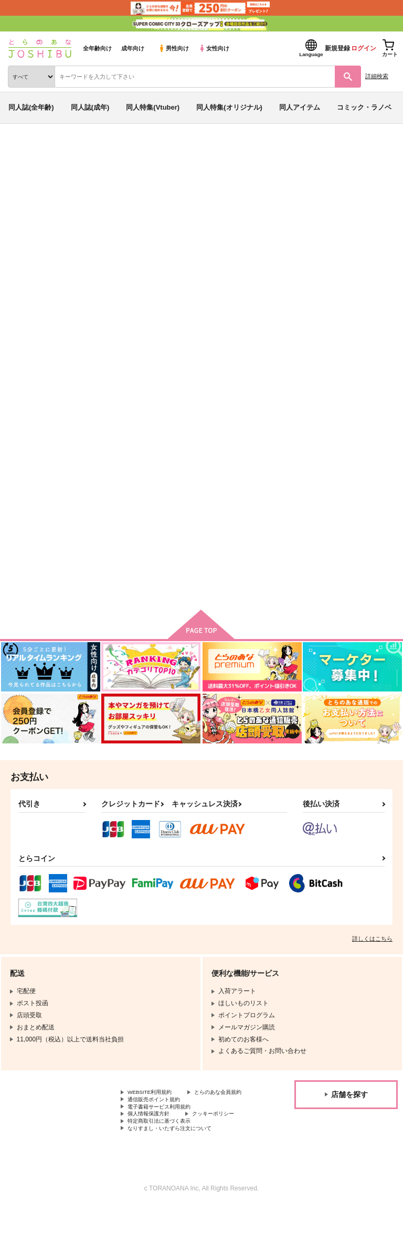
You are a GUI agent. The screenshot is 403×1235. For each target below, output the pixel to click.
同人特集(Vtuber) (152, 107)
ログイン (363, 48)
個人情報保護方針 (153, 1137)
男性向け (173, 48)
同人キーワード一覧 (106, 151)
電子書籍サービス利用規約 (165, 1128)
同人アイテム (299, 107)
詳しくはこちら (372, 947)
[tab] (125, 326)
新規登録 (337, 48)
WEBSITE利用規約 (154, 1101)
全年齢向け (97, 48)
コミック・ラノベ (364, 107)
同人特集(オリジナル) (229, 107)
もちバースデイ (284, 211)
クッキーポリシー (225, 1137)
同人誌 (62, 151)
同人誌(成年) (90, 107)
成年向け (132, 48)
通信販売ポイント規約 (159, 1119)
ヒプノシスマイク (44, 221)
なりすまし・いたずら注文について (178, 1154)
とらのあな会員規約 (156, 1110)
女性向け (213, 48)
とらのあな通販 (24, 151)
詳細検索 (376, 76)
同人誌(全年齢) (31, 107)
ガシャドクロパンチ (345, 211)
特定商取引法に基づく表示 (165, 1145)
